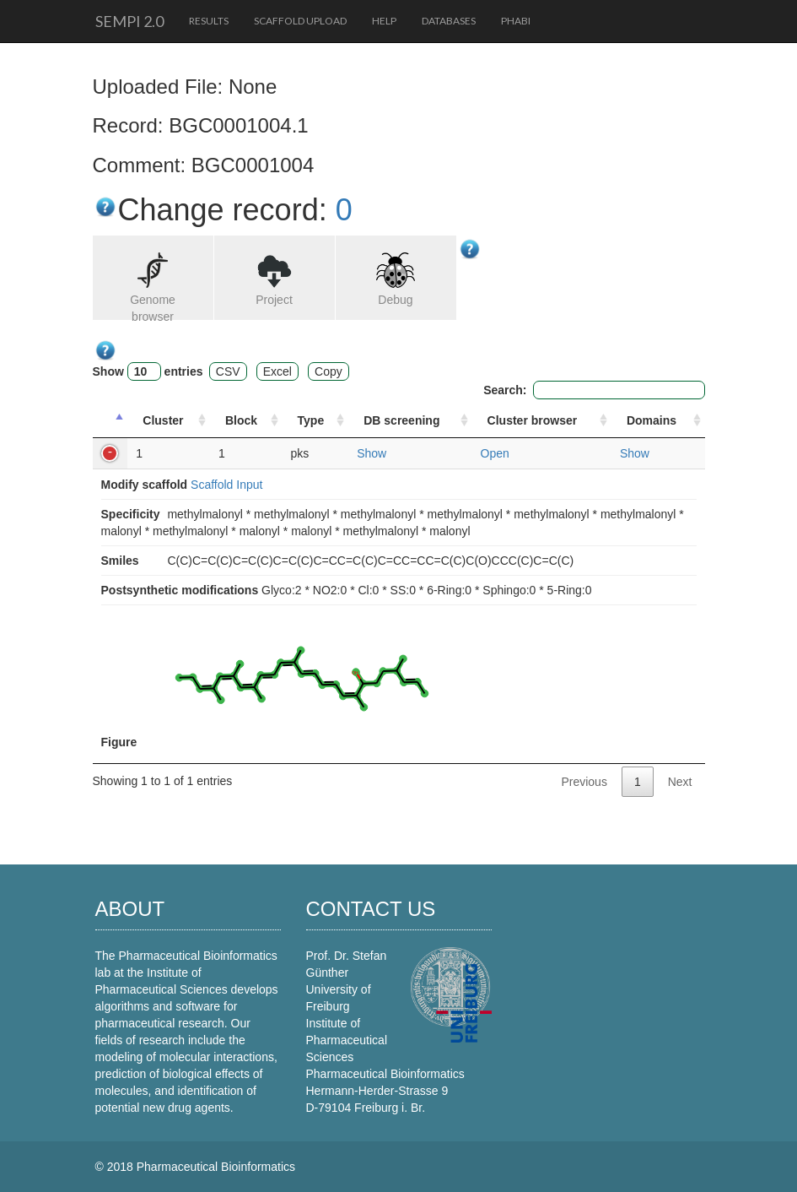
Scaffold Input (226, 484)
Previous (583, 781)
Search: (593, 390)
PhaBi (515, 20)
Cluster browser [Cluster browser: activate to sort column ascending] (532, 420)
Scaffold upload (300, 20)
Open (495, 453)
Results (209, 20)
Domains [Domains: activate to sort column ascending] (651, 420)
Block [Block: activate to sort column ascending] (241, 420)
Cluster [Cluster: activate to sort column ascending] (163, 420)
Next (680, 781)
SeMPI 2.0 (129, 21)
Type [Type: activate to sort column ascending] (311, 420)
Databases (449, 20)
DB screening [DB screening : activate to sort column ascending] (401, 420)
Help (384, 20)
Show (371, 453)
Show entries (148, 371)
